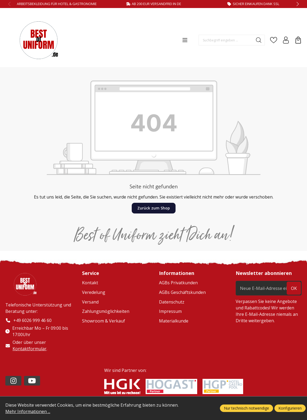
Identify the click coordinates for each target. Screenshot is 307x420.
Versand (90, 302)
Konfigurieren (290, 408)
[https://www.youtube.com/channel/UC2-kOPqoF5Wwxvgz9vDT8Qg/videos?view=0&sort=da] (32, 381)
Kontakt (90, 283)
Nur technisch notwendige (246, 408)
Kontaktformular (29, 349)
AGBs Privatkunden (178, 283)
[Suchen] (259, 40)
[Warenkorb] (298, 40)
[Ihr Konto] (285, 40)
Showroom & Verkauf (103, 321)
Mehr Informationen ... (27, 411)
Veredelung (93, 292)
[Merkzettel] (273, 40)
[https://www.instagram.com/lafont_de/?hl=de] (13, 381)
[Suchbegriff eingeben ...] (226, 40)
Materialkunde (173, 321)
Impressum (170, 311)
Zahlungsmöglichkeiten (105, 311)
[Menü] (185, 40)
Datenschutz (171, 302)
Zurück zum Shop (153, 208)
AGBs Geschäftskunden (182, 292)
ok (294, 288)
